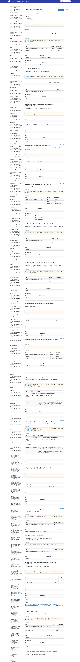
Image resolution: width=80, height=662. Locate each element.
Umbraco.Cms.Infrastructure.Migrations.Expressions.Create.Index (16, 37)
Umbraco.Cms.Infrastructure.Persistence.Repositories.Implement (15, 236)
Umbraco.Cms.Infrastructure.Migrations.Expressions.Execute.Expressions (15, 95)
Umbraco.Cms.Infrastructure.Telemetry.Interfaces (15, 273)
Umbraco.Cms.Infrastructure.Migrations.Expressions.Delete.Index (16, 81)
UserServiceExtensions (14, 646)
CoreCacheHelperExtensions (15, 490)
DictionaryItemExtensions (15, 506)
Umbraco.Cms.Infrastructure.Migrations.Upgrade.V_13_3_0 (16, 152)
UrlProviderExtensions (14, 643)
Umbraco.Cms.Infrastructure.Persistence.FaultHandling (15, 217)
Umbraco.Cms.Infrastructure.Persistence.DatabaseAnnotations (15, 206)
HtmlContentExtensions (15, 526)
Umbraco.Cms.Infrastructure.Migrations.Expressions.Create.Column (16, 19)
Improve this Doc (69, 9)
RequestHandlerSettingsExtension (15, 605)
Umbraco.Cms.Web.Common (15, 338)
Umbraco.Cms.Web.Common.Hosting (15, 386)
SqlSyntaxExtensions (14, 613)
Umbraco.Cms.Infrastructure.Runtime (15, 243)
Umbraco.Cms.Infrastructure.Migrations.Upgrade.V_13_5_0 (16, 155)
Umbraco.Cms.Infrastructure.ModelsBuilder (15, 186)
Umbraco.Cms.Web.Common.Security (15, 422)
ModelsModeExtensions (15, 571)
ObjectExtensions (14, 581)
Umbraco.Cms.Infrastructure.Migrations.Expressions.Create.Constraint (16, 23)
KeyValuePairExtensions (15, 550)
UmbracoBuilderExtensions (15, 628)
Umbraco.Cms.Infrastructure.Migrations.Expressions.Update (16, 125)
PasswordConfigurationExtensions (15, 587)
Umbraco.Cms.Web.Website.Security (15, 448)
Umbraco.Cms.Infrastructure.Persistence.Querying (15, 229)
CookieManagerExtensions (15, 489)
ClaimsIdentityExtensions (15, 468)
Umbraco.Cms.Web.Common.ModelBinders (15, 396)
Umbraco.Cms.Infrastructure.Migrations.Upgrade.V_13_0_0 (16, 149)
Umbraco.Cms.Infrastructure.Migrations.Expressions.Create (16, 15)
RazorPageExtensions (14, 601)
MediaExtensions (14, 558)
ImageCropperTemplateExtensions (15, 540)
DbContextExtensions (14, 499)
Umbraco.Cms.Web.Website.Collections (15, 435)
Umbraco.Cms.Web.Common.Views (15, 428)
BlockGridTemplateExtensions (16, 464)
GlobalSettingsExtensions (15, 525)
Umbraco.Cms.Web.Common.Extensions (15, 373)
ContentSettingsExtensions (15, 478)
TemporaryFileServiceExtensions (16, 615)
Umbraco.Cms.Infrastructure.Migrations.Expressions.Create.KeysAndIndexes (16, 41)
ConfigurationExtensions (15, 470)
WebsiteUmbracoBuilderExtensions (15, 660)
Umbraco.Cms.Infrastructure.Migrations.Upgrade (15, 142)
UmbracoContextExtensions (15, 632)
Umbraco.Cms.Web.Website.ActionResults (15, 432)
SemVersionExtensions (15, 608)
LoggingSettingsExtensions (15, 554)
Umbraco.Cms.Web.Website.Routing (15, 445)
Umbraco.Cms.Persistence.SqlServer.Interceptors (16, 333)
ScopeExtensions (14, 607)
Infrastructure (18, 1)
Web (23, 1)
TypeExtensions (13, 619)
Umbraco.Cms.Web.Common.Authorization (15, 357)
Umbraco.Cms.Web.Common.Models (15, 399)
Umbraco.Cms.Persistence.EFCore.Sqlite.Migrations (15, 299)
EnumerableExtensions (14, 511)
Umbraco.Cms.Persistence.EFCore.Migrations (15, 289)
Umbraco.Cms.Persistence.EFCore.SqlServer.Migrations (15, 306)
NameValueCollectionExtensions (16, 573)
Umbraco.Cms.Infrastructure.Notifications (15, 195)
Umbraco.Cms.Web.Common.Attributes (15, 354)
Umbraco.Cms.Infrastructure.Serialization (15, 260)
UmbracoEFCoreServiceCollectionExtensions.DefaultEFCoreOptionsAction (16, 636)
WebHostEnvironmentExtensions (16, 657)
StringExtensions (13, 614)
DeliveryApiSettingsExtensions (16, 504)
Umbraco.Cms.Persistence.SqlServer (16, 322)
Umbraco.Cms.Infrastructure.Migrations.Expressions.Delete (16, 50)
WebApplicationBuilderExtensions (14, 655)
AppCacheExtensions (14, 456)
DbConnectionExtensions (15, 498)
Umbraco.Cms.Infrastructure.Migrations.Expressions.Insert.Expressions (16, 103)
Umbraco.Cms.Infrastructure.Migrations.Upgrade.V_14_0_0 (16, 158)
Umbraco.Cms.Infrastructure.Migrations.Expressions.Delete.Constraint (16, 58)
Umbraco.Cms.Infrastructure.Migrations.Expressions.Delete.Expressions (16, 72)
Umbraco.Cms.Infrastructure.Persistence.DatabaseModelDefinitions (15, 210)
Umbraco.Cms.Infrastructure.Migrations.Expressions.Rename (15, 107)
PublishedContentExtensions (16, 592)
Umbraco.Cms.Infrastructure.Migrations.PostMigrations (15, 139)
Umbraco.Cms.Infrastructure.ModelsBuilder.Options (15, 192)
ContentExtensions (14, 475)
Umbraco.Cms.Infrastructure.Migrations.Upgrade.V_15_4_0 (16, 182)
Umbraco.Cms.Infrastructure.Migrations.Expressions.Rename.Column (15, 112)
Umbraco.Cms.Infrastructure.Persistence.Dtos (15, 214)
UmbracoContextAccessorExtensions (15, 630)
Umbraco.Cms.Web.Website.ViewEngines (15, 451)
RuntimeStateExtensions (15, 606)
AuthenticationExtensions (15, 462)
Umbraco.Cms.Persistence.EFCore (15, 283)
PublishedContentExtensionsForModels (16, 594)
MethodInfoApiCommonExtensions (15, 568)
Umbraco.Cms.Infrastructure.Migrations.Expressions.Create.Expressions (16, 28)
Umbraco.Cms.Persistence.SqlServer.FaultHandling (16, 325)
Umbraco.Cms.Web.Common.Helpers (15, 383)
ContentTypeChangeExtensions (16, 482)
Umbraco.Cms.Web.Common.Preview (15, 412)
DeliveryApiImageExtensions (15, 503)
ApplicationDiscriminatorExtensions (15, 459)
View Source (61, 9)
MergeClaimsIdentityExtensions (16, 566)
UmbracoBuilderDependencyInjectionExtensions (15, 627)
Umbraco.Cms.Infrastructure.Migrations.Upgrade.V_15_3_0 (16, 179)
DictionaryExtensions (21, 4)
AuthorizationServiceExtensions (16, 463)
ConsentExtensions (14, 472)
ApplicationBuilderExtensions (16, 457)
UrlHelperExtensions (14, 642)
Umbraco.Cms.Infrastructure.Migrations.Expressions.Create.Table (16, 46)
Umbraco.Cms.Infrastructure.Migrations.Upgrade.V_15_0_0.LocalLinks (16, 172)
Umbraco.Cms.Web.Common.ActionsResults (15, 341)
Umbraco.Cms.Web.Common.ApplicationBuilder (15, 344)
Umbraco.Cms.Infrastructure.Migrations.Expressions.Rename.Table (15, 121)
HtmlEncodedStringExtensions (16, 527)
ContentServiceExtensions (15, 477)
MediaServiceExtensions (15, 561)
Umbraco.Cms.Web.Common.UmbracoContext (15, 425)
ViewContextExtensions (15, 650)
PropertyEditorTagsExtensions (16, 588)
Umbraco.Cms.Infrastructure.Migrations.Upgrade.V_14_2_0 (16, 165)
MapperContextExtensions (15, 557)
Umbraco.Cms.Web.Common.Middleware (15, 393)
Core (13, 1)
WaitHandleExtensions (14, 653)
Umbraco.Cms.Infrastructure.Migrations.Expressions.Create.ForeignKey (16, 32)
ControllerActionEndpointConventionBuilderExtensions (16, 486)
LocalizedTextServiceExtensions (16, 552)
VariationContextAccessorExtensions (15, 648)
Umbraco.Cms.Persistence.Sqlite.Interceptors (15, 312)
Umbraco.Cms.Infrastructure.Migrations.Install (15, 133)
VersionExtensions (14, 649)
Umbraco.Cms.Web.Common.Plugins (15, 409)
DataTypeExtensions (14, 492)
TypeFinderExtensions (14, 620)
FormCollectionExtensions (15, 516)
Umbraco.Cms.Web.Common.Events (15, 367)
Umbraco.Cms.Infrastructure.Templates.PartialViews (15, 280)
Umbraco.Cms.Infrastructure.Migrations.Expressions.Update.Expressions (15, 129)
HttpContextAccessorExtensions (16, 530)
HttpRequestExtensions (15, 532)
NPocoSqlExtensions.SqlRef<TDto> (16, 578)
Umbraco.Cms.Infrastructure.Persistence (15, 202)
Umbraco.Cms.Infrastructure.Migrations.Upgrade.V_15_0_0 (16, 168)
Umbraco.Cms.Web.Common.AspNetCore (15, 351)
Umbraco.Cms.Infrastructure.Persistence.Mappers (15, 225)
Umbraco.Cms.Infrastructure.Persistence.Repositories (15, 232)
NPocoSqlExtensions (14, 575)
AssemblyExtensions (14, 461)
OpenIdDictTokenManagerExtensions (15, 585)
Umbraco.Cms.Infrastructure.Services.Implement (15, 267)
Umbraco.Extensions (12, 4)
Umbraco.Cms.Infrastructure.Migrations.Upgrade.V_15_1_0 (16, 176)
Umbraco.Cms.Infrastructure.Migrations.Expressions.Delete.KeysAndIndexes (16, 86)
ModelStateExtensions (14, 572)
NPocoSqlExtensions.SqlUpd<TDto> (16, 580)
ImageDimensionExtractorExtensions (15, 543)
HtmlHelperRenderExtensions (16, 529)
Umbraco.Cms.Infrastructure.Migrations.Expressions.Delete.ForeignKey (16, 77)
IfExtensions (13, 536)
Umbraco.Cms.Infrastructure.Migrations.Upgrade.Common (15, 146)
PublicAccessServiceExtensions (16, 591)
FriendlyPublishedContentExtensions (15, 520)
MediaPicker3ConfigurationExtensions (15, 560)
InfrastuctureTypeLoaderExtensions (15, 546)
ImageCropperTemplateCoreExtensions (15, 538)
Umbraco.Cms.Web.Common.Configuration (15, 361)
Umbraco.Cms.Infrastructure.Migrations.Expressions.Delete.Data (16, 63)
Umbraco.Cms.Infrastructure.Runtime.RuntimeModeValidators (15, 247)
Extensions (28, 1)
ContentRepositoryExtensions (16, 476)
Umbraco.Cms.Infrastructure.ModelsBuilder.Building (15, 189)
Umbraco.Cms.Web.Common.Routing (15, 419)
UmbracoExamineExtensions (15, 639)
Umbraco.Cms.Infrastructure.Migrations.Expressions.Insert (16, 99)
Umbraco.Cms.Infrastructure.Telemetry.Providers (15, 276)
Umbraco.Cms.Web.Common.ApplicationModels (15, 348)
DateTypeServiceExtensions (15, 497)
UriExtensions (13, 641)
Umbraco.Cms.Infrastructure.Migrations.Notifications (15, 136)
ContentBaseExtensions (15, 474)
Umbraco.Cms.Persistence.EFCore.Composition (15, 286)
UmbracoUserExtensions (15, 640)
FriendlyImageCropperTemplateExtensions (16, 518)
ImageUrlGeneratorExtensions (16, 544)
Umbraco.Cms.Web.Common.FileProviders (15, 377)
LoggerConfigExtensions (15, 553)
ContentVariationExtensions (15, 484)
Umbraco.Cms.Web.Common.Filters (15, 380)
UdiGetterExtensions (14, 622)
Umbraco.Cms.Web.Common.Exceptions (15, 370)
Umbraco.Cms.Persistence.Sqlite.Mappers (15, 315)
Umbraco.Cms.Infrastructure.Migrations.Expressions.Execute (15, 90)
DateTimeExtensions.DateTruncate (15, 496)
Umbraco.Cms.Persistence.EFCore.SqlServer (15, 302)
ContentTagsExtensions (15, 479)
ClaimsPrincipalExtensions (15, 469)
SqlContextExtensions (14, 612)
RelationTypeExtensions (15, 602)
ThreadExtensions (14, 616)
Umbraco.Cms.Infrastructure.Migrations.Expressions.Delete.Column (16, 54)
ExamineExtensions (14, 513)
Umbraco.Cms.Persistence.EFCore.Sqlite (15, 296)
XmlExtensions (13, 661)
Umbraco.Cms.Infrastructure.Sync (15, 270)
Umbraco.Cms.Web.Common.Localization (15, 390)
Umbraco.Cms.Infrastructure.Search (15, 254)
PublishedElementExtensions (16, 595)
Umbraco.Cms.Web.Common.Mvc (15, 406)
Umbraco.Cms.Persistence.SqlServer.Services (16, 336)
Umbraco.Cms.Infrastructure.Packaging (15, 199)
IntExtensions (13, 547)
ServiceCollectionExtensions (15, 609)
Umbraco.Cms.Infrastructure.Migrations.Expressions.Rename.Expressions (15, 116)
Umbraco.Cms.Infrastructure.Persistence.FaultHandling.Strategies (15, 221)
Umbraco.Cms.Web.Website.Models (15, 441)
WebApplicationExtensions (15, 656)
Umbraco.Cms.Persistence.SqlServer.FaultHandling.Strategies (16, 329)
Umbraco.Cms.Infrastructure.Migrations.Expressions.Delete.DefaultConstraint (16, 67)
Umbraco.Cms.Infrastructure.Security (15, 257)
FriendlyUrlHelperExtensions (15, 524)
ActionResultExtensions (15, 455)
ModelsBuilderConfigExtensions (16, 570)
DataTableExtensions (14, 491)
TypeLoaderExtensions (14, 621)
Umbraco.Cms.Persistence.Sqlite (15, 309)
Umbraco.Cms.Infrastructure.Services (15, 264)
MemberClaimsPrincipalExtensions (15, 565)
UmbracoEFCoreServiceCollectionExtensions (15, 634)
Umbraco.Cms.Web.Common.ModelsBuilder (15, 403)
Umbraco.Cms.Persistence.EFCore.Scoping (15, 293)
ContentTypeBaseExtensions (15, 481)
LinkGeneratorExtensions (15, 551)
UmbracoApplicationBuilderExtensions (15, 624)
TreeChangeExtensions (15, 618)
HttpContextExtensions (15, 531)
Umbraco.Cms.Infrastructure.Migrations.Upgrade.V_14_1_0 (16, 162)
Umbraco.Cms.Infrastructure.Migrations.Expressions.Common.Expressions (15, 11)
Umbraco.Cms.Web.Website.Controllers (15, 438)
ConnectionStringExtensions (15, 471)
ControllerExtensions (14, 488)
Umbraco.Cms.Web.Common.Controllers (15, 364)
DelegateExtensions (14, 502)
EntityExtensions (13, 510)
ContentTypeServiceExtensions (16, 483)
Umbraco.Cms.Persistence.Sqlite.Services (15, 318)
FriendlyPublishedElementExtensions (15, 523)
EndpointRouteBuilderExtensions (16, 509)
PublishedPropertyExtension (15, 599)
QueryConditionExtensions (15, 600)
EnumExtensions (13, 512)
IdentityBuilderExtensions (15, 533)
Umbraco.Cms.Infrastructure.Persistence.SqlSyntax (15, 240)
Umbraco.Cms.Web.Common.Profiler (15, 415)
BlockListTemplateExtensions (16, 465)
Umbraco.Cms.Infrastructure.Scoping (15, 251)
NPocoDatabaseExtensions (15, 574)
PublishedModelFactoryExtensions (15, 598)
